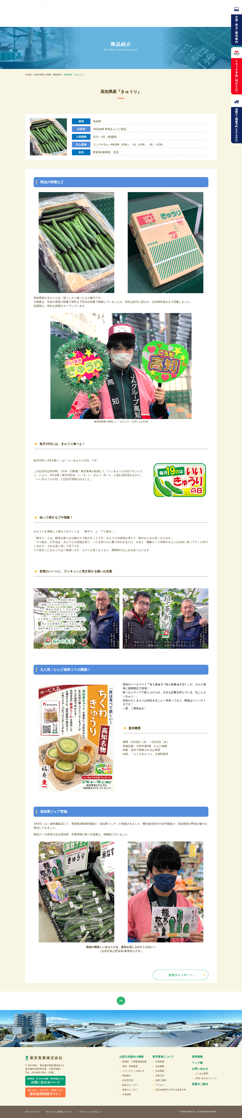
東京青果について (97, 20)
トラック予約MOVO (236, 70)
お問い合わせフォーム (206, 1078)
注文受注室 (127, 1080)
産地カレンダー (130, 1089)
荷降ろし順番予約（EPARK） (236, 119)
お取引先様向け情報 (49, 20)
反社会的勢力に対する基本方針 (170, 1089)
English (191, 9)
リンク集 (127, 9)
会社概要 (159, 1066)
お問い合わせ (193, 20)
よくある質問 (201, 1073)
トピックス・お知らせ (133, 1071)
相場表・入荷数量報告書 (134, 1061)
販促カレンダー (130, 1085)
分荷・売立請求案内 (236, 24)
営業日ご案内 (200, 1084)
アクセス (159, 1085)
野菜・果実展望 (130, 1066)
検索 (206, 9)
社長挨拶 (159, 1061)
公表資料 (126, 1094)
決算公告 (159, 1075)
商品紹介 (57, 74)
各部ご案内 (160, 1080)
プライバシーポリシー (90, 1111)
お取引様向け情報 (42, 74)
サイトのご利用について (59, 1111)
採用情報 (145, 20)
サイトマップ (32, 1111)
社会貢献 (159, 1071)
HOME (28, 74)
